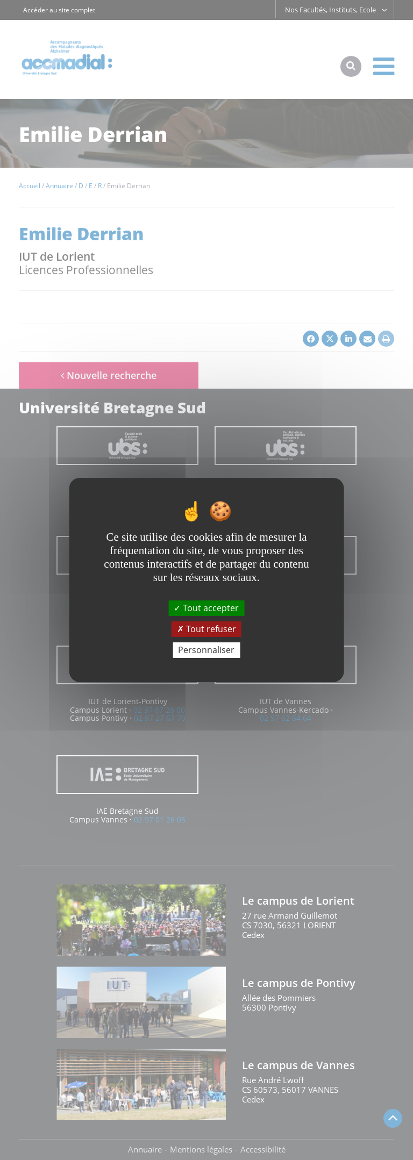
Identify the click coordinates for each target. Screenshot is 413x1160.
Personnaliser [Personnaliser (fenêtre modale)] (206, 650)
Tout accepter (206, 607)
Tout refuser (206, 629)
